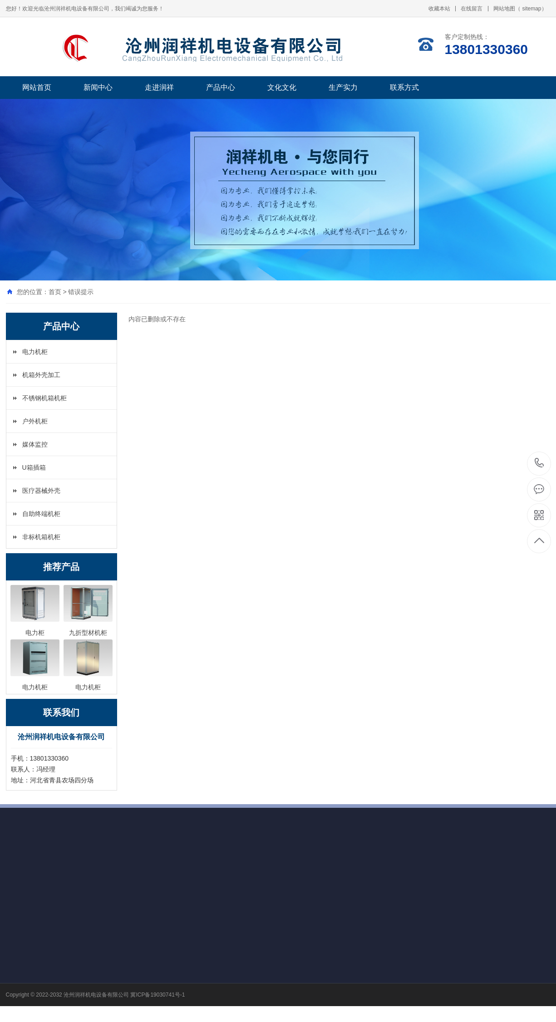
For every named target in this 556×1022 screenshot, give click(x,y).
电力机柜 (35, 351)
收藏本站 (439, 8)
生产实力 (343, 87)
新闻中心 (98, 87)
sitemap (531, 8)
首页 (55, 291)
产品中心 (220, 87)
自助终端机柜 (41, 513)
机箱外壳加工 (41, 374)
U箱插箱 (34, 467)
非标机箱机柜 (41, 536)
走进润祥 (159, 87)
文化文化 (281, 87)
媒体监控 (35, 444)
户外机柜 (35, 421)
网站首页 (36, 87)
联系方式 (404, 87)
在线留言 (471, 8)
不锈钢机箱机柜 (44, 398)
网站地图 (504, 8)
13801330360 (539, 463)
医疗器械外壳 (41, 490)
